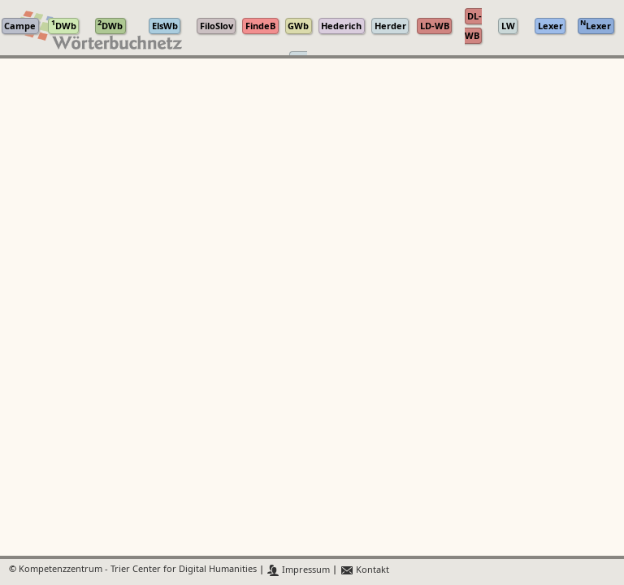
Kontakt (364, 570)
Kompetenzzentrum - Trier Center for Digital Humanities (138, 570)
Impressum (298, 570)
